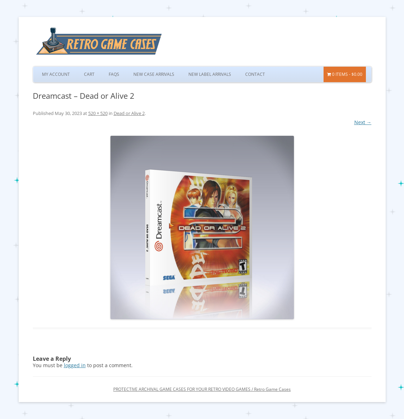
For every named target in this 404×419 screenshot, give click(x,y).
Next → (363, 122)
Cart (89, 74)
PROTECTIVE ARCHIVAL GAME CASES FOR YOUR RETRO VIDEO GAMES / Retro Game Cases (202, 389)
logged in (75, 365)
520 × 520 (98, 113)
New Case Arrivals (153, 74)
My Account (56, 74)
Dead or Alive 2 (129, 113)
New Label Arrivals (209, 74)
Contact (255, 74)
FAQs (114, 74)
